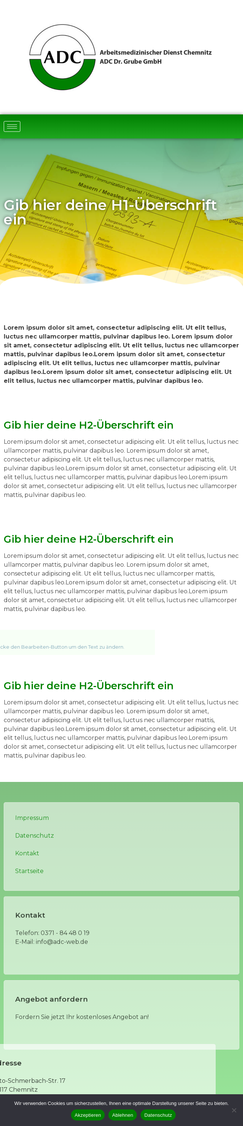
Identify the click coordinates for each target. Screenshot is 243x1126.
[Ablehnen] (233, 1110)
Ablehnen (122, 1115)
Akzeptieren (88, 1115)
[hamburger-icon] (12, 126)
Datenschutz (158, 1115)
